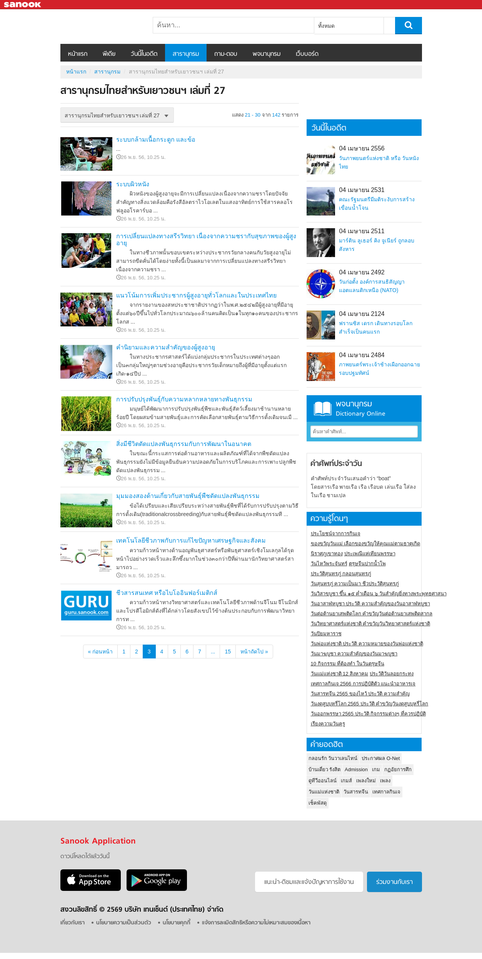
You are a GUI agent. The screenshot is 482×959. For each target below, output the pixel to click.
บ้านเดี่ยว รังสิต (325, 769)
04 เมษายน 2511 (361, 231)
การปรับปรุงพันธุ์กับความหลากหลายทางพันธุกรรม (184, 399)
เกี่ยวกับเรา (72, 923)
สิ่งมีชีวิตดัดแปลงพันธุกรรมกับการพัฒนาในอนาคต (183, 444)
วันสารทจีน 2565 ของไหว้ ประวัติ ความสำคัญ (360, 694)
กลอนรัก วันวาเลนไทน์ (333, 758)
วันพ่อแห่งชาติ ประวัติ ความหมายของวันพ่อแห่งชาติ (367, 644)
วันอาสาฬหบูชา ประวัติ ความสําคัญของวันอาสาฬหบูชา (370, 603)
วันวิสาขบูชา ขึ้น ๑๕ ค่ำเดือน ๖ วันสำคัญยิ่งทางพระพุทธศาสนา (379, 593)
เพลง (385, 781)
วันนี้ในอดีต (144, 54)
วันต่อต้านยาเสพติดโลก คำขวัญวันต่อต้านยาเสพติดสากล (372, 613)
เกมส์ (346, 781)
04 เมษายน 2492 (361, 272)
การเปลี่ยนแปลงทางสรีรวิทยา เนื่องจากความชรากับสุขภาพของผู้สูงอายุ (206, 239)
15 (228, 651)
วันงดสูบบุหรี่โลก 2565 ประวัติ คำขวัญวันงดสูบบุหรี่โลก (370, 704)
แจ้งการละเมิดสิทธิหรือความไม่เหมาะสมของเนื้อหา (256, 923)
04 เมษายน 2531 (361, 190)
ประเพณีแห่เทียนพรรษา (369, 553)
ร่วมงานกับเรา (394, 882)
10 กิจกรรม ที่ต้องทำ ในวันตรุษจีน (347, 664)
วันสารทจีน (356, 792)
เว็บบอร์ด (307, 54)
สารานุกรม (186, 54)
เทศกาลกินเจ (386, 792)
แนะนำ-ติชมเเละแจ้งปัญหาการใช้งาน (309, 882)
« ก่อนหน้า (100, 651)
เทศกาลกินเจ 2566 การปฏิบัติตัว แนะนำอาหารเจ (363, 684)
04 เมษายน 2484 (361, 355)
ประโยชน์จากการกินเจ (335, 533)
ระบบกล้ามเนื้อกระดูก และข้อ (155, 139)
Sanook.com (23, 5)
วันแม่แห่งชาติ (324, 792)
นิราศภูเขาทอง (327, 553)
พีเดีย (109, 54)
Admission (356, 769)
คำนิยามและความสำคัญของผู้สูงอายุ (165, 347)
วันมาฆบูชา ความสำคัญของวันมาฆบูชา (354, 654)
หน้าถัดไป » (254, 651)
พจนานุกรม (266, 54)
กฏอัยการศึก (398, 769)
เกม (376, 769)
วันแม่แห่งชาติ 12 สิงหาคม (340, 674)
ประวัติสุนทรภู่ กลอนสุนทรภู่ (341, 573)
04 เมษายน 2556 (361, 148)
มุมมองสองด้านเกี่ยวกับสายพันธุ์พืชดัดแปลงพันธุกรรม (188, 496)
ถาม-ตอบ (225, 54)
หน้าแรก (77, 54)
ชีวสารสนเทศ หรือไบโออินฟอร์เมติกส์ (166, 593)
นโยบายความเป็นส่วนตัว (123, 923)
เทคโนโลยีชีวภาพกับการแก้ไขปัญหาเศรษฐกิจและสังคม (191, 540)
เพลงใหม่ (366, 781)
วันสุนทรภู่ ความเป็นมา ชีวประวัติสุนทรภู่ (355, 583)
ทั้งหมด (326, 26)
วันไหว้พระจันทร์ (329, 563)
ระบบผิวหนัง (132, 184)
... (213, 651)
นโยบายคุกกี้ (176, 923)
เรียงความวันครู (328, 724)
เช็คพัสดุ (318, 803)
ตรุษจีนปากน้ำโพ (367, 563)
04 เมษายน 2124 (361, 314)
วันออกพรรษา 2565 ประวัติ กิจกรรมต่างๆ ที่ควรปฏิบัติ (368, 714)
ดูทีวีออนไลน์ (323, 781)
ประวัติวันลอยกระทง (392, 674)
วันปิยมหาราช (326, 634)
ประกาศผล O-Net (381, 758)
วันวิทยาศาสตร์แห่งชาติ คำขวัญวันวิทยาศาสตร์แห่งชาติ (370, 624)
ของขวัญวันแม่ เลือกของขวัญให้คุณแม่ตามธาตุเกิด (365, 543)
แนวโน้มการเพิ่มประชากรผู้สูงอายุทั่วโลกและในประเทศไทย (196, 295)
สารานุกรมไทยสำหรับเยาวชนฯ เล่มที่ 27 (100, 26)
